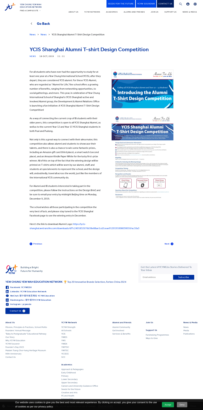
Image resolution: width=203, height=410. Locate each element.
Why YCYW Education (15, 340)
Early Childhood (68, 372)
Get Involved (118, 330)
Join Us (154, 12)
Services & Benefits (121, 334)
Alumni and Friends (134, 12)
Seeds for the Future (71, 389)
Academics (112, 12)
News (186, 327)
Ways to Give (152, 338)
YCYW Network (92, 12)
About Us (74, 12)
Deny (182, 405)
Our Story (9, 337)
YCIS (63, 334)
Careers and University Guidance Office (79, 386)
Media (186, 330)
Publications (189, 334)
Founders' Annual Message (18, 330)
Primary (64, 376)
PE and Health (67, 395)
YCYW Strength (68, 327)
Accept (168, 405)
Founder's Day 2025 (14, 347)
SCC (63, 357)
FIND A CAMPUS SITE (29, 11)
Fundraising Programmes (157, 335)
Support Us (170, 12)
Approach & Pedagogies (72, 369)
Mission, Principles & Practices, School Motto (26, 327)
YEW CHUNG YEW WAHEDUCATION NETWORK (31, 5)
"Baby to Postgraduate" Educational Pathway (25, 334)
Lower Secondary (69, 379)
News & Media (190, 12)
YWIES (64, 337)
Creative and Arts (69, 392)
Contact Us (10, 357)
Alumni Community (121, 327)
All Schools (66, 330)
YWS (63, 340)
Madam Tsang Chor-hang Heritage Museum (25, 350)
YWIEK (64, 343)
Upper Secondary (69, 382)
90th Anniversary (13, 353)
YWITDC (65, 347)
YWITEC (65, 350)
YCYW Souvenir (12, 343)
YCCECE (65, 353)
